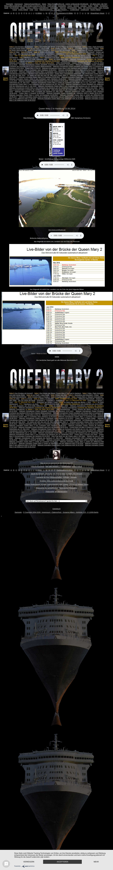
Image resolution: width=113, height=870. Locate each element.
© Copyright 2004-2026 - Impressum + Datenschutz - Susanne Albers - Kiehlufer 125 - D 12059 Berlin (60, 512)
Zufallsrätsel (74, 10)
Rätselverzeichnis (46, 10)
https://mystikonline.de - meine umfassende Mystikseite (68, 4)
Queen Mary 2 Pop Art (33, 68)
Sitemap (63, 8)
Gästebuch (54, 8)
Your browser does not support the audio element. (52, 115)
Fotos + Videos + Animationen (37, 8)
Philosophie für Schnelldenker (47, 488)
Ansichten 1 (41, 54)
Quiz (36, 10)
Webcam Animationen (39, 61)
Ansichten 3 (60, 54)
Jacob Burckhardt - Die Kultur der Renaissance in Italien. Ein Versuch (56, 474)
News (44, 4)
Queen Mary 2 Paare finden (85, 72)
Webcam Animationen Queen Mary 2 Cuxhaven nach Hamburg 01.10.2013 (46, 72)
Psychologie (14, 8)
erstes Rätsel (23, 10)
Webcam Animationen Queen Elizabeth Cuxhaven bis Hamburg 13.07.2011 (46, 64)
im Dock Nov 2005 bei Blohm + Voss (77, 56)
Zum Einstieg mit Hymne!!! (21, 47)
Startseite (9, 4)
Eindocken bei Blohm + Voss (47, 56)
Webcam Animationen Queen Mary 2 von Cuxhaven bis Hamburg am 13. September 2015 (70, 86)
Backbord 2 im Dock (52, 57)
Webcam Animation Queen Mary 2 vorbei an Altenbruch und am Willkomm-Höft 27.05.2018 (51, 97)
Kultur (90, 6)
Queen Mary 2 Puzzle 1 (38, 50)
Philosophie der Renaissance (56, 492)
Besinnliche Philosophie (68, 488)
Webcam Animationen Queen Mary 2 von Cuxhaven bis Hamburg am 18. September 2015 (41, 88)
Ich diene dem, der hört (98, 4)
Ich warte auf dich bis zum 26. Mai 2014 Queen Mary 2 (47, 75)
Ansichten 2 (50, 54)
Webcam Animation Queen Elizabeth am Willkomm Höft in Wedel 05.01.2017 (74, 93)
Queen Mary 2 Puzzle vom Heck (85, 88)
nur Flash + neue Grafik (38, 48)
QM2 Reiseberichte (63, 63)
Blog (80, 8)
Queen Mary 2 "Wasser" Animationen (87, 50)
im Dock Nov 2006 (58, 59)
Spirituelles (62, 6)
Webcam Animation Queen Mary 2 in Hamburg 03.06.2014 (39, 77)
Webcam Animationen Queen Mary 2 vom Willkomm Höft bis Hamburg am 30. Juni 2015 (56, 83)
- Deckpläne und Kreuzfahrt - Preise (83, 48)
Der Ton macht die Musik (26, 54)
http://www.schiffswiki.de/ (57, 230)
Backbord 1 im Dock (31, 57)
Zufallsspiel (85, 10)
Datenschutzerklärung (32, 4)
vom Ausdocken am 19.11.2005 (82, 57)
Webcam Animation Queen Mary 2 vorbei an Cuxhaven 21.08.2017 (33, 95)
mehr (29, 862)
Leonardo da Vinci (43, 477)
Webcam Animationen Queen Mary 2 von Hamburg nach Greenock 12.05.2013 (69, 68)
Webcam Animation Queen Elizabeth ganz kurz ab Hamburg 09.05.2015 (43, 81)
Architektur (104, 6)
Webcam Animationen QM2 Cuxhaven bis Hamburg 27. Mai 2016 (39, 91)
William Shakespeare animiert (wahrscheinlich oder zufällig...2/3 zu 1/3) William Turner (56, 484)
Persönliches (72, 8)
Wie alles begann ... (61, 10)
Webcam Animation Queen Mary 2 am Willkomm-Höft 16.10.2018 (60, 98)
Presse (26, 52)
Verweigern (29, 858)
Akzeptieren (63, 858)
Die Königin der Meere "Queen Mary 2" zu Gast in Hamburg (57, 47)
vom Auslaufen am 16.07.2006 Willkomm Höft (28, 59)
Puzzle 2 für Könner (60, 50)
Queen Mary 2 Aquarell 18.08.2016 (32, 93)
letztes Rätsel (95, 10)
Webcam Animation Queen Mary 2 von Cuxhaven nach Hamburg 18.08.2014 (37, 79)
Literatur (83, 6)
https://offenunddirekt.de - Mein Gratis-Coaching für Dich (25, 6)
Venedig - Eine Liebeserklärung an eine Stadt (56, 481)
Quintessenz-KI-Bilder (65, 13)
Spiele (22, 8)
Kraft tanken (51, 6)
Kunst (70, 6)
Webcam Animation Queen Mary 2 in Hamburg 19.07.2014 (82, 77)
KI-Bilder (39, 13)
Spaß (6, 8)
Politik (96, 6)
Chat (31, 10)
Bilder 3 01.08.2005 (44, 52)
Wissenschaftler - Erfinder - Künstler (63, 477)
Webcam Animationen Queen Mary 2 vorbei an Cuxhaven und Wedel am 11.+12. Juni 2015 (63, 82)
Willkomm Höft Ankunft (86, 52)
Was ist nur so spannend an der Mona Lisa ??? (56, 463)
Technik (76, 6)
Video (14, 52)
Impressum (18, 4)
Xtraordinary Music (97, 13)
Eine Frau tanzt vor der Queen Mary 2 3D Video (68, 90)
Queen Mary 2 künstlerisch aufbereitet (68, 73)
